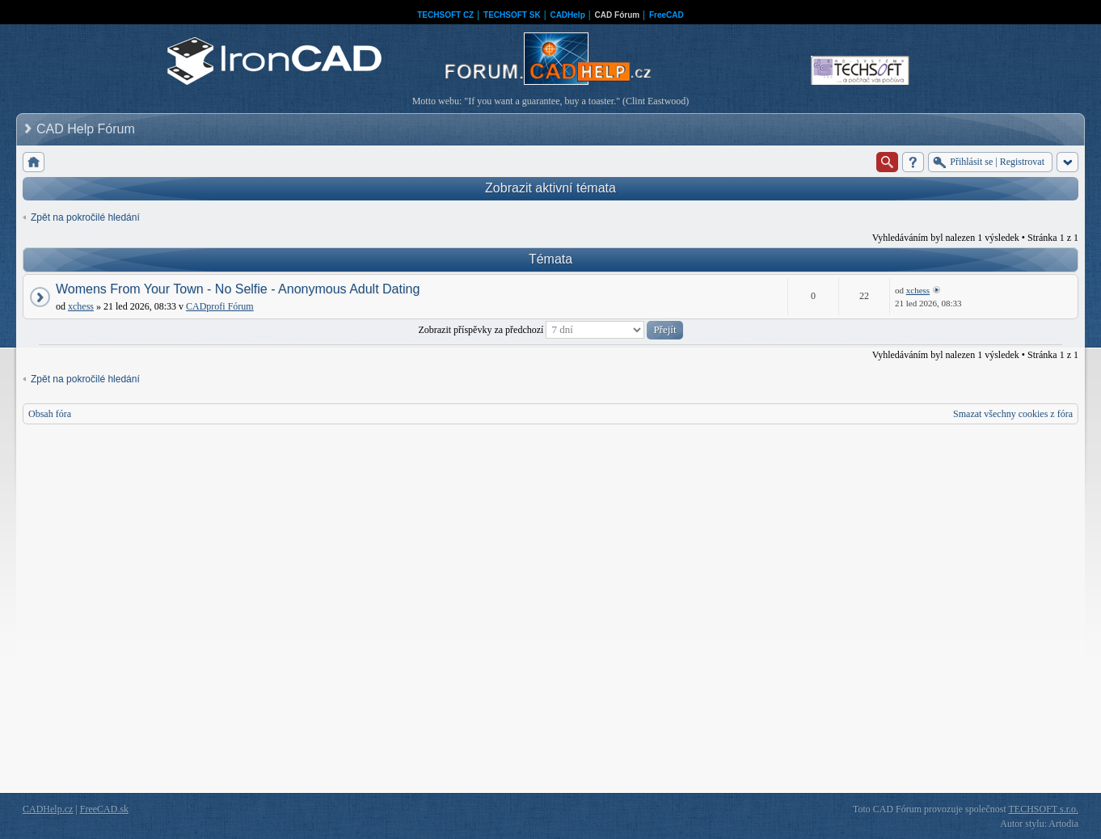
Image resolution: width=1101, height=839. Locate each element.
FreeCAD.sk (104, 809)
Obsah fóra (49, 414)
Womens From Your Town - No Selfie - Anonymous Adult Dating (238, 289)
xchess (81, 306)
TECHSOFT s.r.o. (1043, 809)
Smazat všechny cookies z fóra (1013, 414)
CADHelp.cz (48, 809)
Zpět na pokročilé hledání (85, 217)
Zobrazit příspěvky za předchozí (550, 329)
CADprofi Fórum (220, 306)
